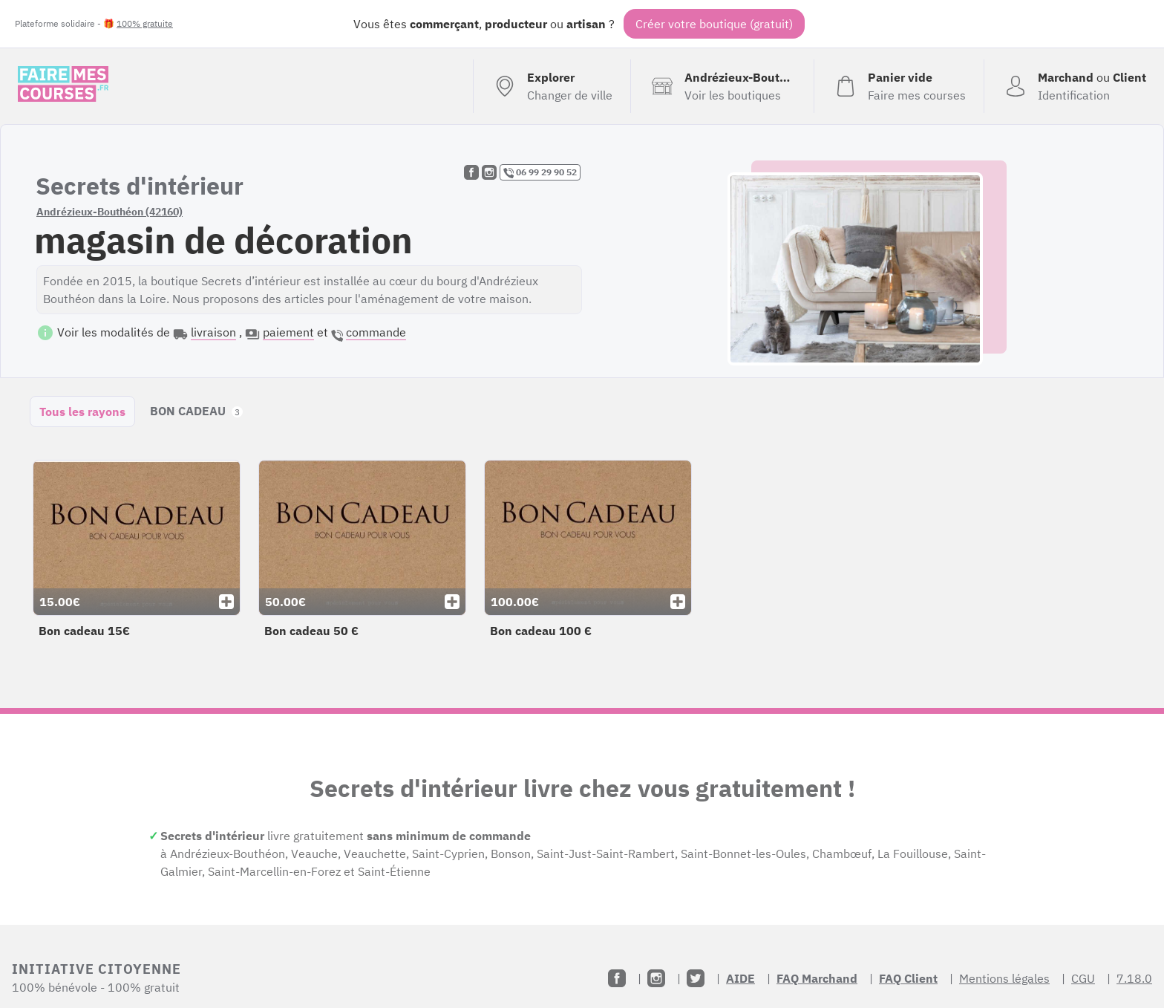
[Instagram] (656, 978)
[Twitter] (695, 978)
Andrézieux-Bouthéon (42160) (109, 211)
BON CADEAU (196, 410)
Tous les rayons (82, 411)
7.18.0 (1134, 978)
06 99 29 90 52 (540, 172)
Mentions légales (1004, 978)
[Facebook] (617, 978)
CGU (1083, 978)
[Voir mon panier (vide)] (899, 86)
